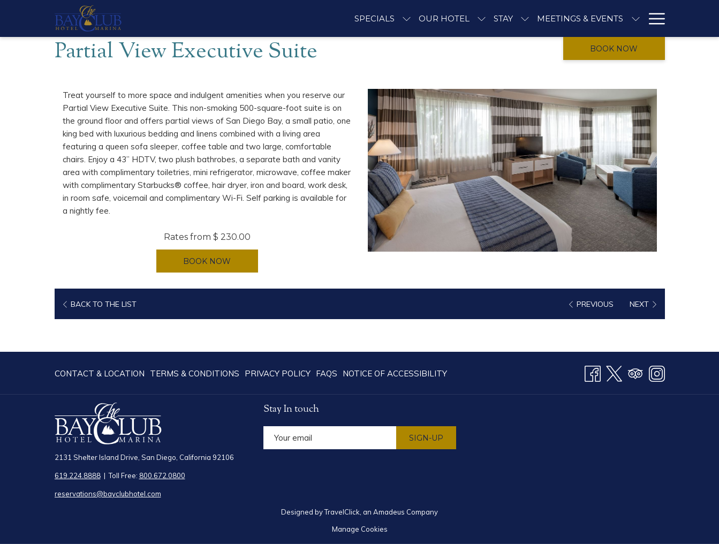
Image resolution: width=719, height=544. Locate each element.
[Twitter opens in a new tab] (614, 372)
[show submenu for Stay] (525, 18)
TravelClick (342, 512)
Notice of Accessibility (395, 373)
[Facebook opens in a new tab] (593, 372)
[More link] (653, 18)
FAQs (326, 373)
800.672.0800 (162, 475)
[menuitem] (101, 373)
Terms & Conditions (194, 373)
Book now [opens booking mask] (614, 49)
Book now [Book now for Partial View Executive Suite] (207, 261)
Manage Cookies (360, 529)
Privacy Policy (278, 373)
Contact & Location (100, 373)
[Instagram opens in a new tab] (657, 372)
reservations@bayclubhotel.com (108, 493)
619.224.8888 (78, 475)
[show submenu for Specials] (407, 18)
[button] (512, 170)
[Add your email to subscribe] (329, 437)
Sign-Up (426, 438)
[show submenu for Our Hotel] (481, 18)
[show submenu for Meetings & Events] (636, 18)
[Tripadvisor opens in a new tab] (635, 372)
